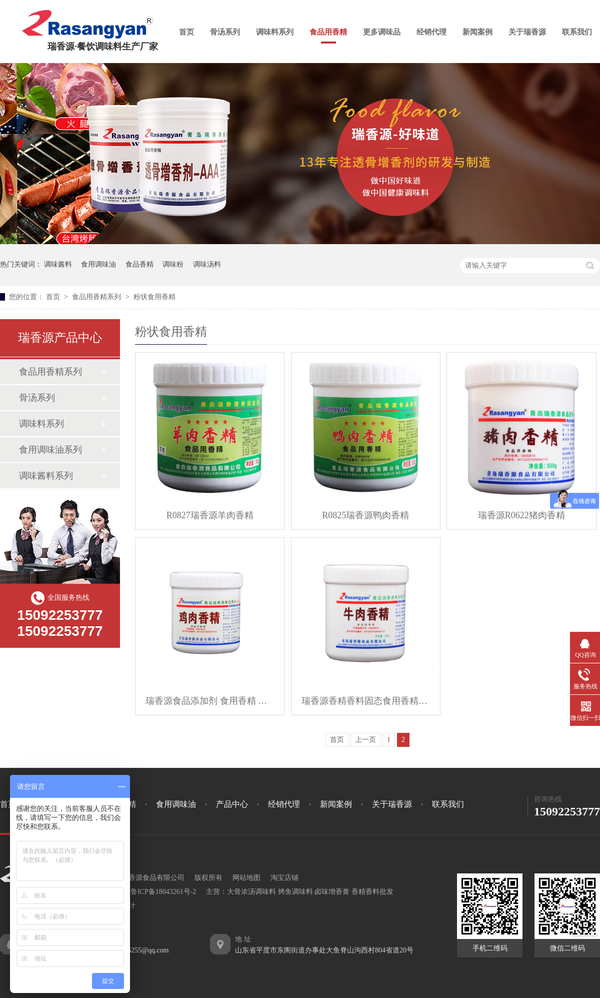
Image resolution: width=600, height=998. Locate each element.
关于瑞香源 (527, 32)
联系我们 (577, 32)
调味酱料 (58, 264)
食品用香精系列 (97, 297)
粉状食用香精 (155, 297)
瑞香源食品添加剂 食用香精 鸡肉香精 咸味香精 (210, 701)
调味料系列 (275, 32)
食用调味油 (98, 264)
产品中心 (232, 804)
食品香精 (140, 264)
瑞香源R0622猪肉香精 (521, 515)
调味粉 (173, 264)
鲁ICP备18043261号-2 (163, 891)
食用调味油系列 (50, 450)
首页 (186, 32)
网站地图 (246, 877)
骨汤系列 (225, 32)
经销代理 (431, 32)
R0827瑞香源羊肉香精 (210, 515)
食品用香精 (328, 32)
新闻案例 (477, 32)
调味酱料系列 (46, 476)
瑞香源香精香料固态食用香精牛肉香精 (366, 701)
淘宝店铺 (284, 877)
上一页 (365, 739)
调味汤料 (207, 264)
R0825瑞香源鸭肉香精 (365, 515)
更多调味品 (381, 32)
